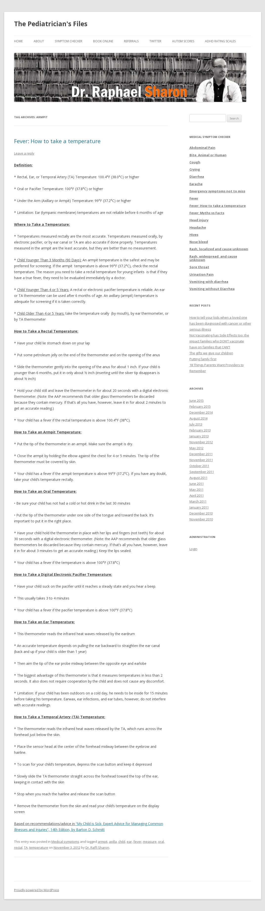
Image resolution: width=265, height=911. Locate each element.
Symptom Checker (68, 41)
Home (18, 41)
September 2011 (201, 471)
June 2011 (196, 483)
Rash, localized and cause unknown (218, 249)
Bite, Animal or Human (207, 155)
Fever (193, 198)
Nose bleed (198, 242)
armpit (102, 841)
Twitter (155, 41)
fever (137, 841)
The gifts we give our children (211, 353)
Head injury (198, 220)
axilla (113, 841)
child (121, 841)
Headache (197, 227)
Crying (194, 169)
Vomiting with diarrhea (208, 281)
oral (161, 841)
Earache (196, 184)
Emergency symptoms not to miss (217, 191)
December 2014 (201, 412)
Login (193, 549)
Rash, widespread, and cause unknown (213, 258)
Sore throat (199, 267)
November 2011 (201, 460)
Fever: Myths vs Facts (206, 213)
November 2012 (201, 442)
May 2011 (196, 489)
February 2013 (200, 430)
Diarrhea (196, 176)
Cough (194, 162)
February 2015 (200, 406)
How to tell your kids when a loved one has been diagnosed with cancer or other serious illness (220, 323)
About (39, 41)
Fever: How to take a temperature (57, 141)
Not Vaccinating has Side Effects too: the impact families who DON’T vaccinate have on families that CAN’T (219, 341)
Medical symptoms (65, 841)
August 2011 (198, 477)
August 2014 (198, 418)
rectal (18, 847)
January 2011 (199, 507)
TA (26, 847)
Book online (103, 41)
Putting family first (202, 359)
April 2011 (196, 495)
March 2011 (197, 501)
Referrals (131, 41)
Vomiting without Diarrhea (212, 289)
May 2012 (196, 448)
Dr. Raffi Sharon (97, 847)
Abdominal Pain (202, 147)
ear (129, 841)
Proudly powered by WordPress (36, 890)
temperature (38, 847)
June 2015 (196, 400)
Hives (193, 234)
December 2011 (201, 454)
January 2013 (199, 436)
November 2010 (201, 519)
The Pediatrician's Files (50, 23)
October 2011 (199, 466)
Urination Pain (201, 274)
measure (150, 841)
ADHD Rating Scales (220, 41)
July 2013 (195, 424)
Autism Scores (183, 41)
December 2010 (201, 513)
